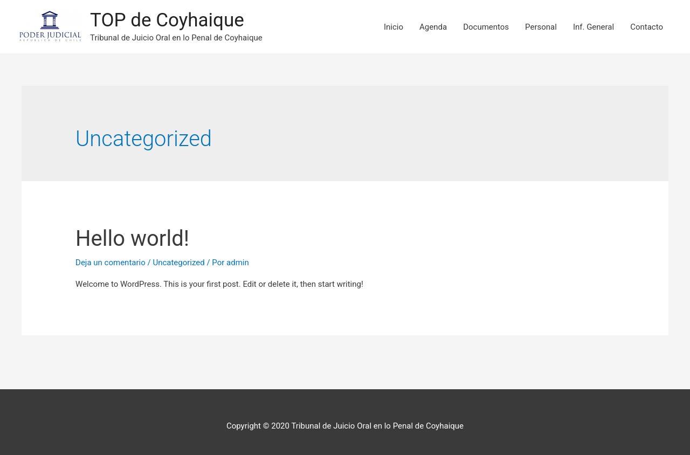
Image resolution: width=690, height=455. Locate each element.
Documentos (486, 27)
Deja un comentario (110, 262)
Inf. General (593, 27)
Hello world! (132, 238)
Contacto (646, 27)
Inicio (393, 27)
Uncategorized (178, 262)
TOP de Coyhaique (167, 20)
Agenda (433, 27)
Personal (541, 27)
